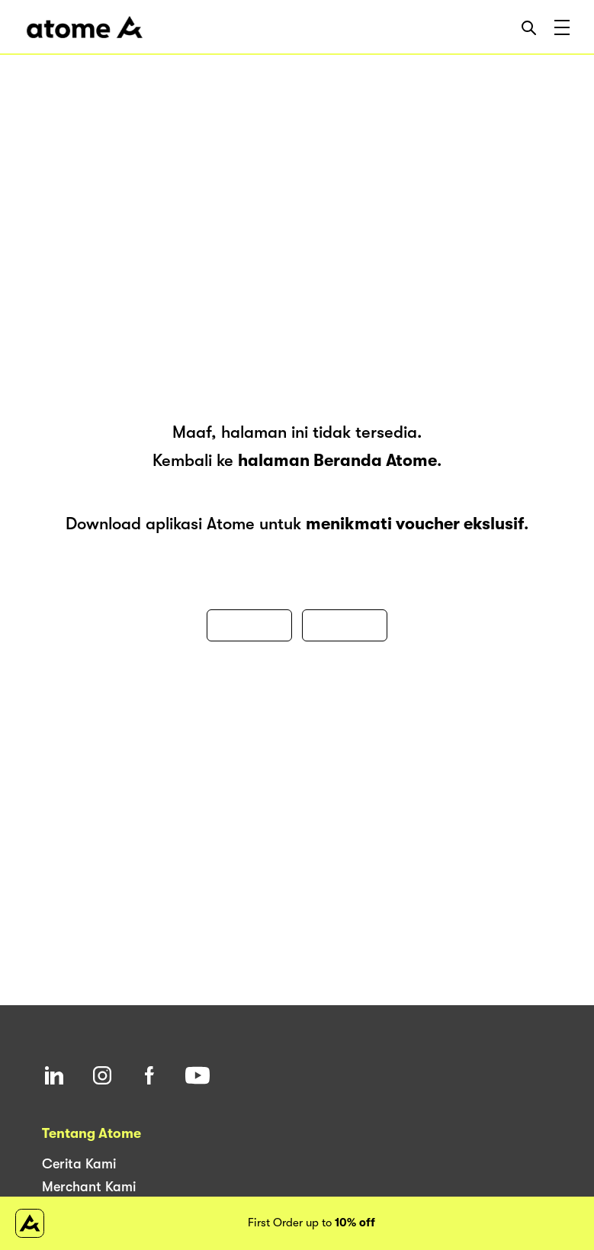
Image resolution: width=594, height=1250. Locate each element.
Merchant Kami (89, 1186)
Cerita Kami (79, 1163)
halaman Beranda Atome (337, 460)
